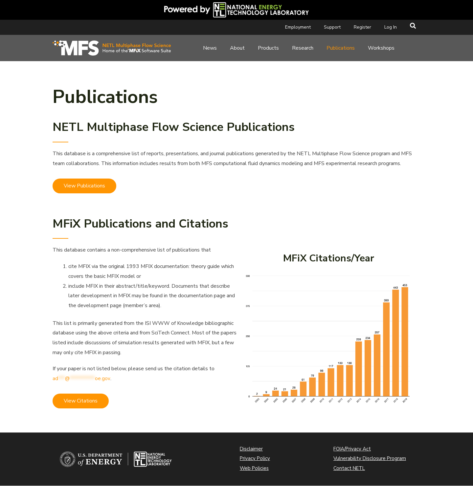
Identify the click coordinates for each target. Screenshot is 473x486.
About (237, 48)
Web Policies (255, 468)
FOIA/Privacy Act (353, 449)
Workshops (381, 48)
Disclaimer (252, 449)
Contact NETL (350, 468)
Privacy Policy (256, 458)
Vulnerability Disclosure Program (371, 458)
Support (332, 27)
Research (302, 48)
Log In (390, 27)
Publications (341, 48)
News (210, 48)
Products (268, 48)
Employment (298, 27)
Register (362, 27)
